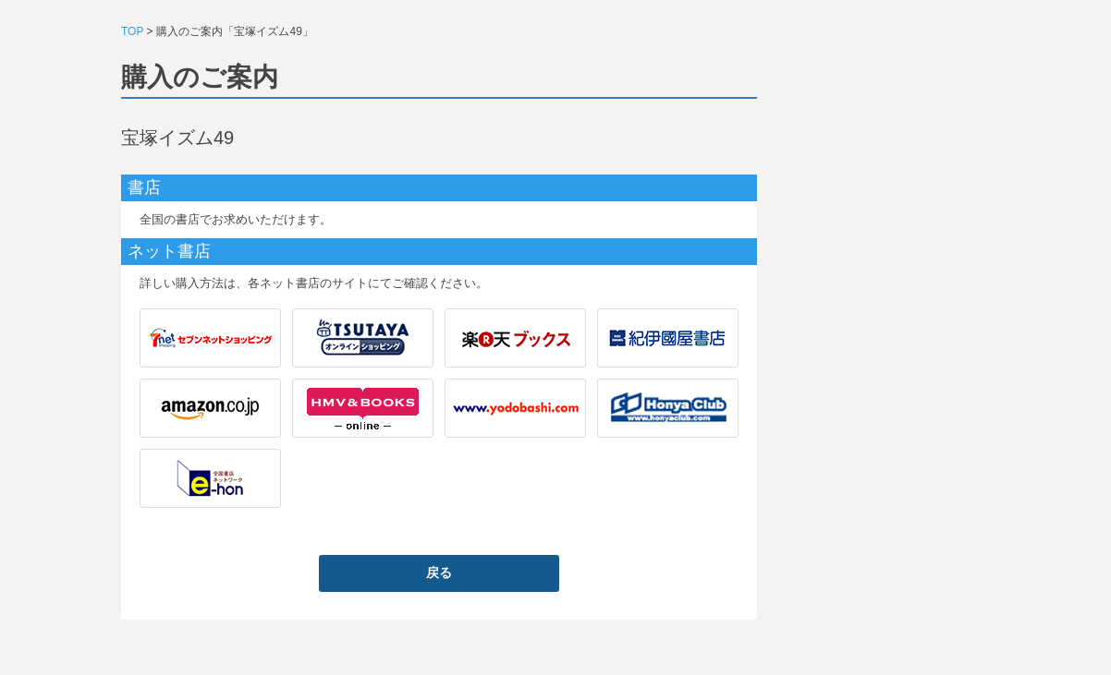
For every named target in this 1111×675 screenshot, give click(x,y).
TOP (132, 31)
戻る (439, 572)
